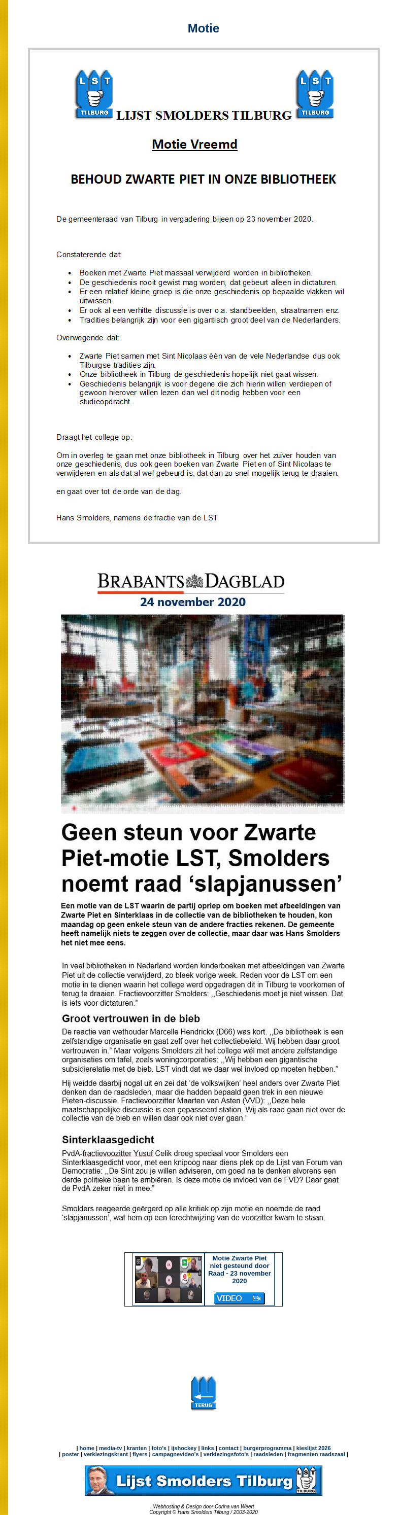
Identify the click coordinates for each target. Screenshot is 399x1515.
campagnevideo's (175, 1454)
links (208, 1448)
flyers (139, 1454)
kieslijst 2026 (313, 1448)
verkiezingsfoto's (226, 1454)
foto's (159, 1448)
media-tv (110, 1448)
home (87, 1448)
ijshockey (183, 1448)
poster (70, 1454)
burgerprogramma (266, 1448)
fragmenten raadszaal (316, 1454)
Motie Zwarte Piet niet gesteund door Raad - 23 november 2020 (239, 1277)
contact (229, 1448)
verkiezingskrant (106, 1454)
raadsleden (267, 1454)
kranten (137, 1448)
